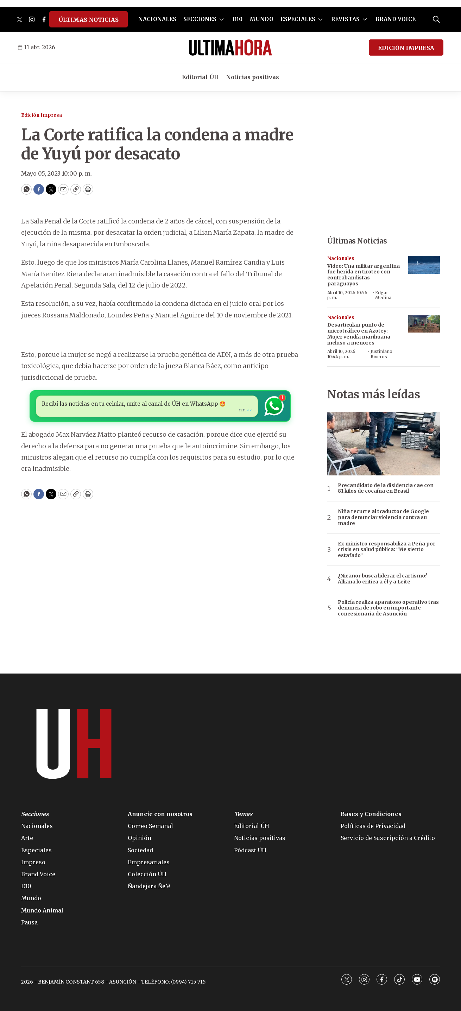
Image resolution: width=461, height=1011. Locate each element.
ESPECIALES (297, 19)
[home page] (230, 47)
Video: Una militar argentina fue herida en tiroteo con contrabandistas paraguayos (363, 275)
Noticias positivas (252, 77)
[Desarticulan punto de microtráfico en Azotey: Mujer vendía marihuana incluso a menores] (424, 324)
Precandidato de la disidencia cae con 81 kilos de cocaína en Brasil (386, 488)
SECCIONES (199, 19)
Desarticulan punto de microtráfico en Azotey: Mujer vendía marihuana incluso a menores (358, 334)
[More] (221, 19)
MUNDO (261, 19)
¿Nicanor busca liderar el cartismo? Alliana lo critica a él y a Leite (383, 579)
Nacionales (340, 258)
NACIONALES (157, 19)
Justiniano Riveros (381, 354)
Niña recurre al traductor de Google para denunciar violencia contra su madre (383, 517)
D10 (237, 19)
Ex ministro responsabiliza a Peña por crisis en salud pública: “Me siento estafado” (386, 549)
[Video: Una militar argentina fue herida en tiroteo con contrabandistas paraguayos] (424, 265)
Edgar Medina (383, 295)
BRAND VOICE (395, 19)
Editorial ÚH (200, 77)
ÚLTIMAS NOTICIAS (88, 19)
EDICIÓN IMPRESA (406, 47)
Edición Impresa (41, 115)
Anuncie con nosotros (160, 814)
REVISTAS (345, 19)
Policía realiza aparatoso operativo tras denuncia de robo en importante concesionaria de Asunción (388, 608)
